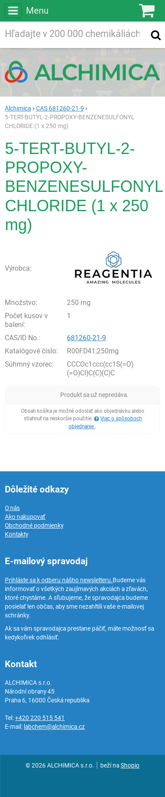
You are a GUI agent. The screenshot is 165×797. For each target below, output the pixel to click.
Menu (26, 11)
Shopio (130, 765)
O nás (12, 507)
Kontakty (16, 534)
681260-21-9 (86, 338)
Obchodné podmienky (34, 525)
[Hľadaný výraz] (73, 35)
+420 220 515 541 (40, 717)
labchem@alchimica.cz (54, 726)
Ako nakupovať (25, 516)
